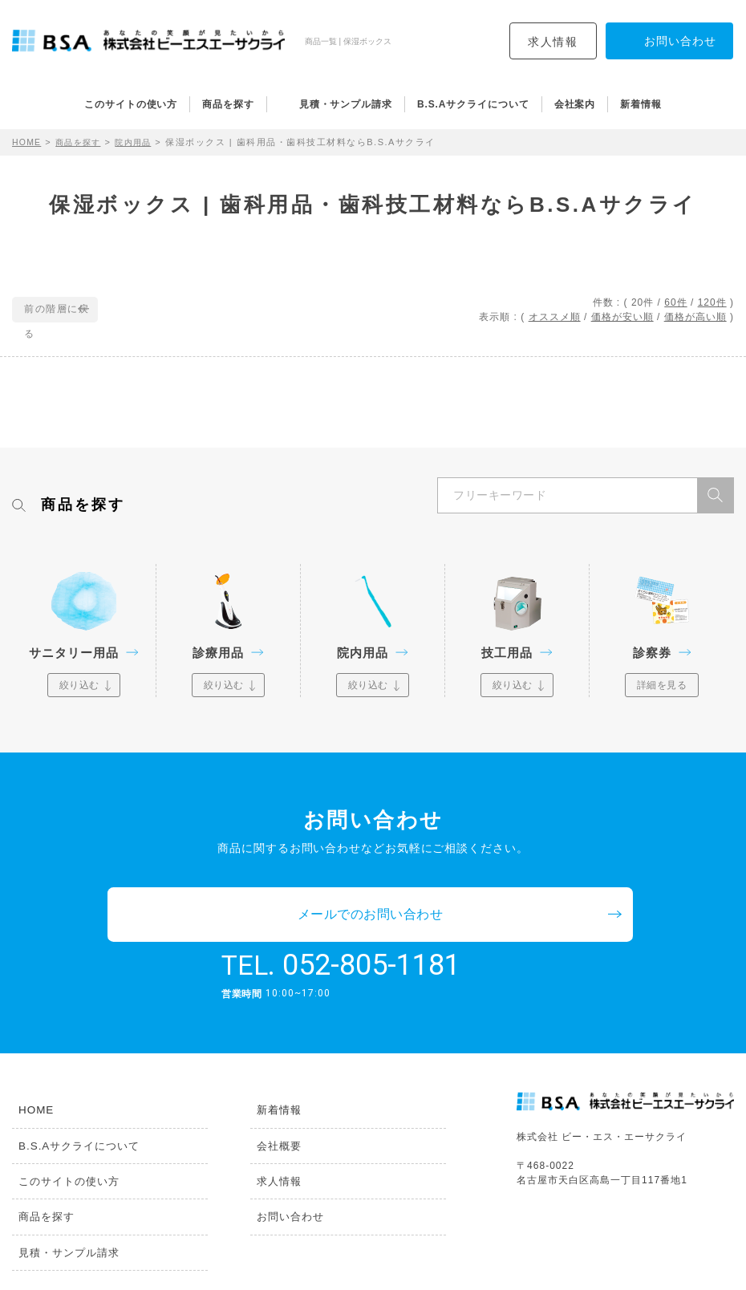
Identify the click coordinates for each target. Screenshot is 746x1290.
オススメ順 (555, 316)
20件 (642, 302)
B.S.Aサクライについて (473, 104)
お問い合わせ (286, 1169)
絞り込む (79, 685)
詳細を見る (662, 685)
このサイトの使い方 (130, 104)
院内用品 (142, 142)
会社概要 (274, 1095)
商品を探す (228, 104)
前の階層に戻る (62, 310)
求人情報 (553, 41)
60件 (675, 302)
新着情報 (641, 104)
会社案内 (575, 104)
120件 (712, 302)
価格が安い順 (622, 316)
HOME (27, 142)
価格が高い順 (695, 316)
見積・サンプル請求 (345, 104)
